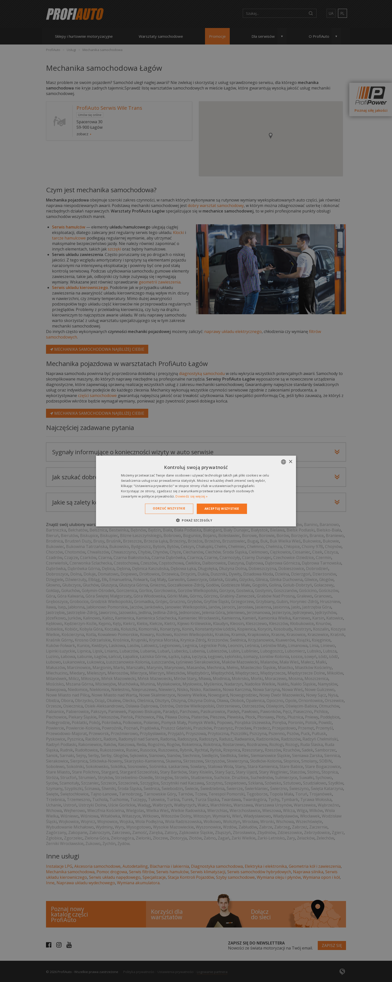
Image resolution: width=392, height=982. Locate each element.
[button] (196, 520)
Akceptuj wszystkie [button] (221, 508)
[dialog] (196, 491)
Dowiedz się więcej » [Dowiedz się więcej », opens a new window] (192, 496)
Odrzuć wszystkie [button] (169, 508)
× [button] (290, 462)
